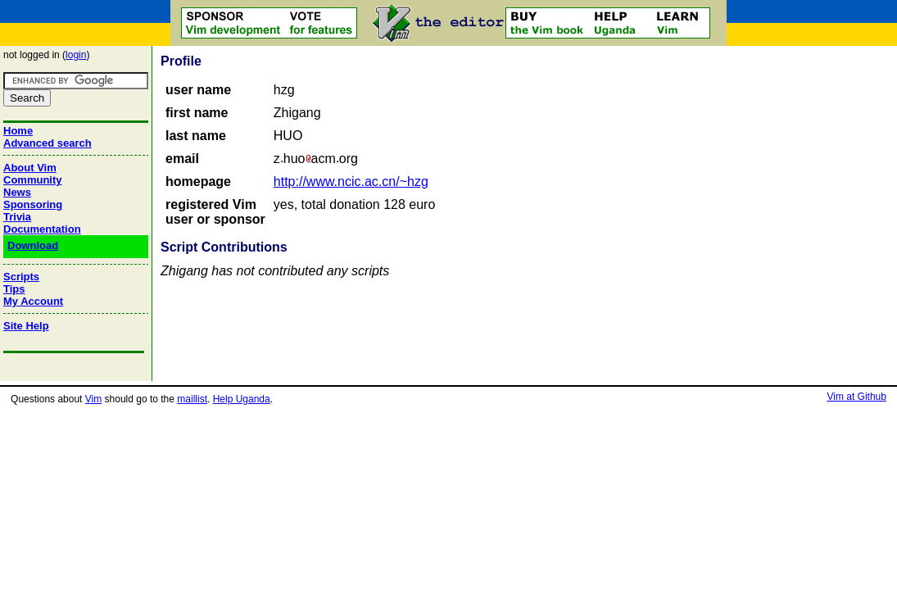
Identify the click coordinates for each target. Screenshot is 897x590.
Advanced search (47, 143)
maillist (192, 399)
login (76, 55)
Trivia (17, 217)
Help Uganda (241, 399)
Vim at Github (856, 396)
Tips (14, 289)
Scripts (21, 276)
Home (18, 131)
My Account (33, 301)
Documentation (42, 229)
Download (32, 245)
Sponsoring (32, 204)
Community (32, 180)
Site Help (26, 326)
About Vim (30, 167)
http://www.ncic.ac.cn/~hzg (351, 181)
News (17, 192)
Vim (93, 399)
